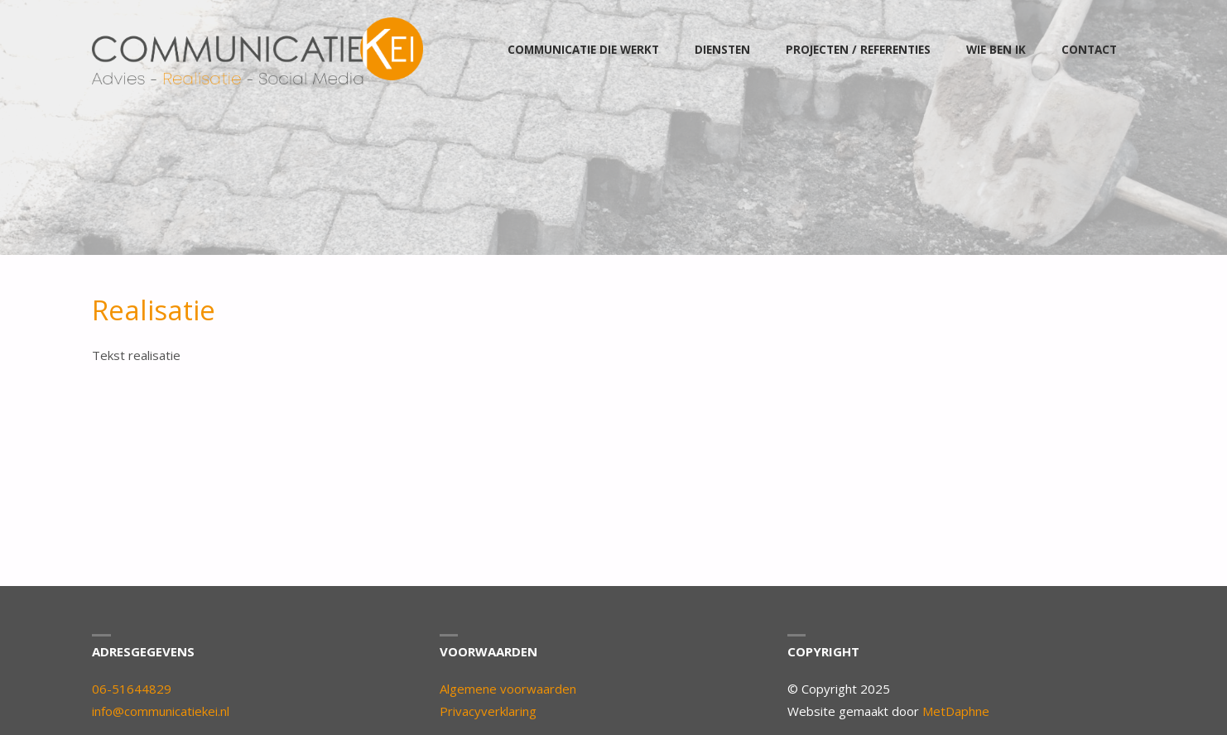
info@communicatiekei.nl (160, 711)
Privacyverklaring (488, 711)
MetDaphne (955, 711)
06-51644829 (131, 688)
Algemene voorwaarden (508, 688)
